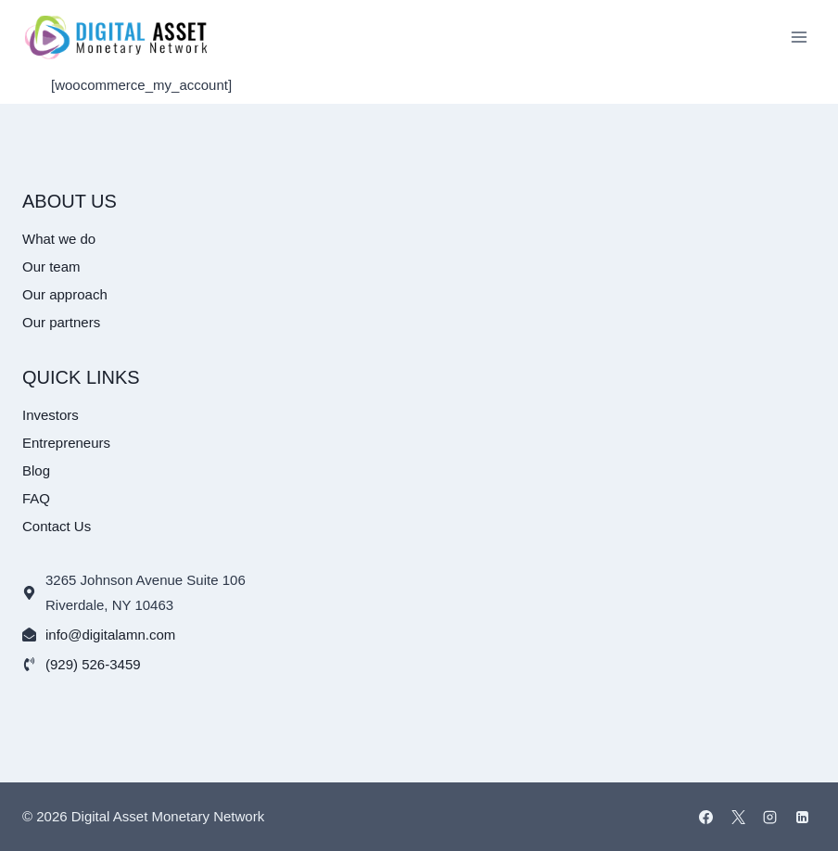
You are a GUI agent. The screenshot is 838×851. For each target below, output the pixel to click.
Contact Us (56, 526)
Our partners (61, 322)
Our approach (65, 294)
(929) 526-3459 (93, 664)
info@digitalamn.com (110, 634)
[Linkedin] (802, 817)
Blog (36, 470)
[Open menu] (798, 36)
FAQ (36, 498)
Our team (51, 266)
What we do (58, 239)
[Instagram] (770, 817)
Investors (50, 415)
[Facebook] (706, 817)
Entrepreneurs (66, 443)
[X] (738, 817)
